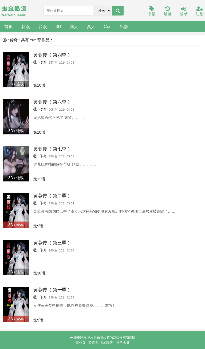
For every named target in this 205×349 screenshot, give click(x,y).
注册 (200, 11)
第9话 (38, 226)
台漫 (42, 26)
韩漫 (25, 26)
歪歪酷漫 (80, 338)
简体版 (81, 342)
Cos (108, 26)
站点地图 (107, 342)
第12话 (39, 179)
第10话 (39, 85)
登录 (184, 11)
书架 (152, 11)
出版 (124, 26)
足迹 (168, 11)
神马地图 (122, 342)
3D (58, 26)
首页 (8, 26)
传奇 (43, 62)
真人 (91, 26)
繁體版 (93, 342)
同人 (74, 26)
